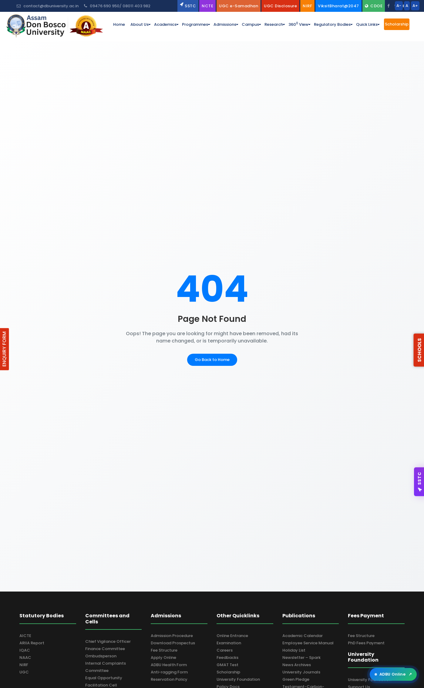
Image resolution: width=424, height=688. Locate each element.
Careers (225, 650)
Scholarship (228, 672)
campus (250, 24)
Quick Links (367, 24)
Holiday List (293, 650)
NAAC (25, 657)
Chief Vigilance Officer (108, 641)
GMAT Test (227, 665)
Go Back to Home (212, 360)
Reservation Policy (169, 679)
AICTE (25, 636)
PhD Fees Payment (366, 643)
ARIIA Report (31, 643)
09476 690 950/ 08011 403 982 (117, 6)
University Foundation (238, 679)
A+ (415, 5)
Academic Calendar (302, 636)
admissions (225, 24)
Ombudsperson (100, 656)
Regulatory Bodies (332, 24)
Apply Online (163, 657)
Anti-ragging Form (169, 672)
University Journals (301, 672)
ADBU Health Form (169, 665)
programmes (195, 24)
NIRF (23, 665)
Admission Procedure (172, 636)
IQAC (24, 650)
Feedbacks (227, 657)
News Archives (296, 665)
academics (165, 24)
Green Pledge (295, 679)
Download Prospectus (173, 643)
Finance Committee (105, 649)
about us (139, 24)
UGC (24, 672)
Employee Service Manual (308, 643)
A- (398, 5)
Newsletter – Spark (301, 657)
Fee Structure (164, 650)
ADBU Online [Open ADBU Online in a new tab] (393, 674)
